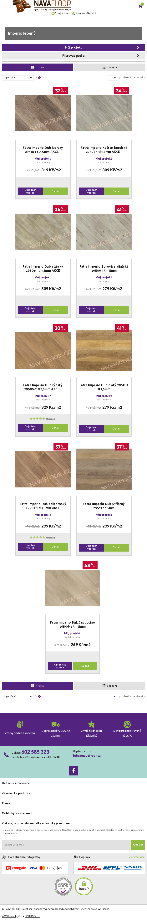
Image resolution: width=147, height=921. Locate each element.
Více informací (137, 857)
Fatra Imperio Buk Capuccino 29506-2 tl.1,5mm (72, 625)
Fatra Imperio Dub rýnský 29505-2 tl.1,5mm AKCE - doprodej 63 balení (43, 387)
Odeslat (138, 845)
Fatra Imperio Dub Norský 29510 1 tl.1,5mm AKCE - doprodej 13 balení (43, 150)
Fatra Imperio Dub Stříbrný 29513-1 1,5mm (104, 506)
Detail (55, 191)
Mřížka (37, 67)
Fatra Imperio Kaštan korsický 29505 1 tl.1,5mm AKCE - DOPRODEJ (104, 150)
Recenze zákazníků (84, 13)
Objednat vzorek (31, 191)
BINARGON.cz (32, 916)
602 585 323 (35, 752)
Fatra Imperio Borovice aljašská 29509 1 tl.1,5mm (104, 269)
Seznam (109, 67)
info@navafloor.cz (87, 756)
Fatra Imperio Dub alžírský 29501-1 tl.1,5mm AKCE (43, 269)
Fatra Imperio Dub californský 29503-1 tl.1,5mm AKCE (43, 506)
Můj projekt (60, 13)
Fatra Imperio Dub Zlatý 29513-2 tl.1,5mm (104, 387)
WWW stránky (10, 916)
